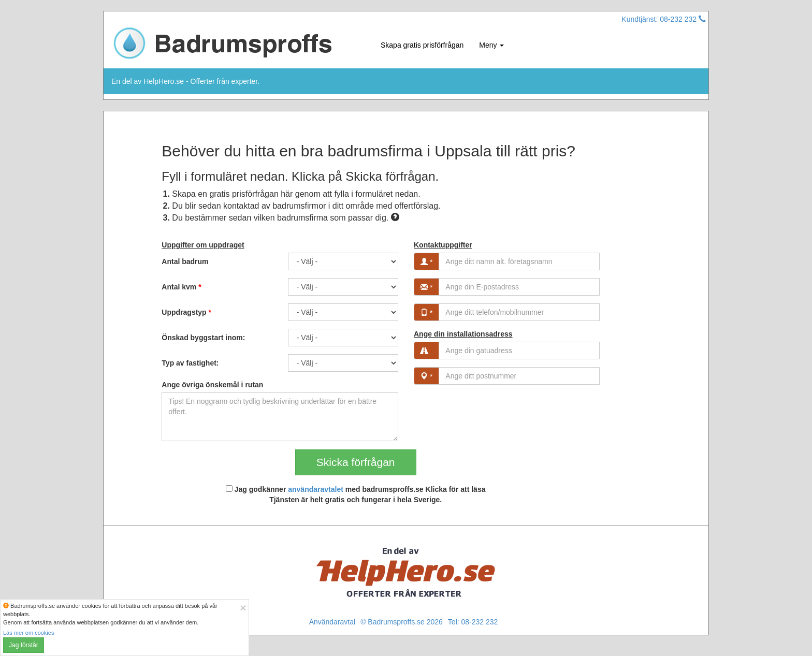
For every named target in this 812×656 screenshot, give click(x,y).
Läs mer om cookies (28, 633)
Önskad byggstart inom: (203, 337)
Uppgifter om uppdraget (203, 245)
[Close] (243, 607)
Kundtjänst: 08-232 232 (663, 19)
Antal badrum (185, 261)
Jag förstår (23, 645)
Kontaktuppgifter (443, 245)
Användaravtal (332, 622)
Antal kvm (181, 287)
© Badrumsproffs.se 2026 (401, 622)
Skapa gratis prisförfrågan (422, 45)
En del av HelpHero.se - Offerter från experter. (185, 81)
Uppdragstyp (186, 312)
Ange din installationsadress (463, 334)
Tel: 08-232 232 (473, 622)
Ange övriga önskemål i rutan (212, 385)
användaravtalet (315, 489)
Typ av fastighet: (190, 363)
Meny (491, 45)
